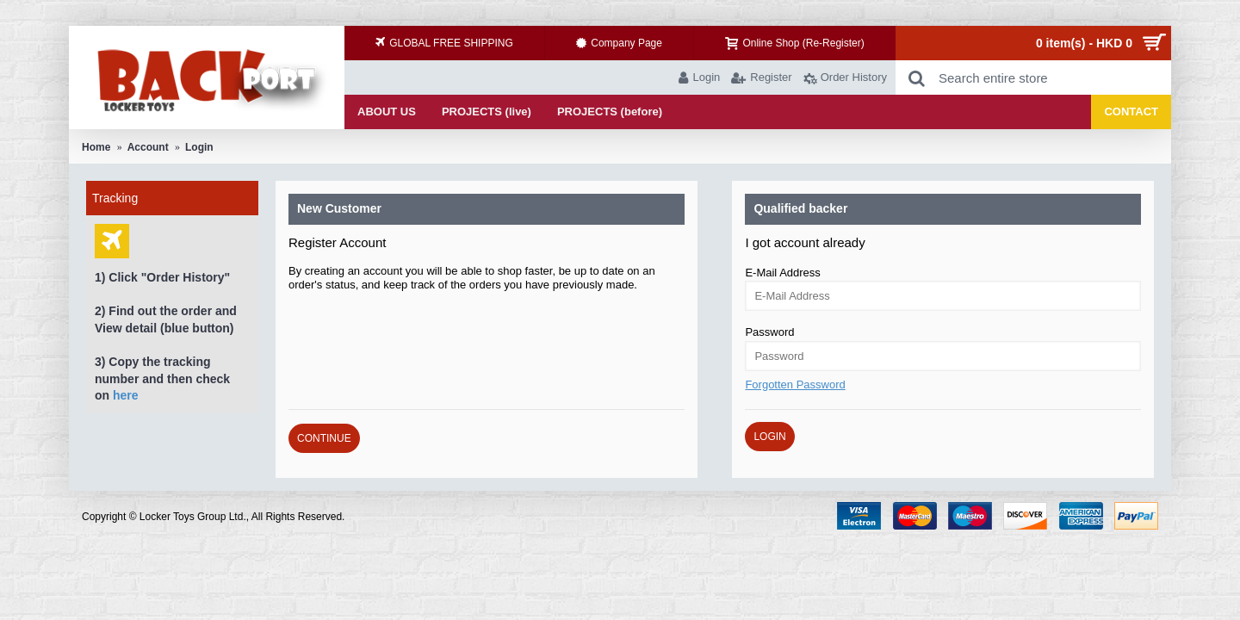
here (126, 395)
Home (96, 147)
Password (769, 332)
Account (148, 147)
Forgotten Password (795, 384)
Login (199, 147)
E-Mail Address (782, 272)
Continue (324, 438)
